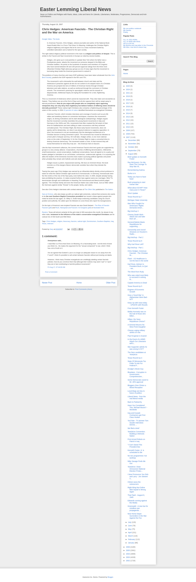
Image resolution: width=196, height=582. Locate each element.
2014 (128, 113)
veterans (50, 223)
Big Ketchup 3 (133, 211)
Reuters (45, 212)
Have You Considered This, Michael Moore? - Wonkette (137, 407)
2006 (128, 547)
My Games (127, 30)
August (131, 154)
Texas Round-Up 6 (135, 241)
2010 (128, 127)
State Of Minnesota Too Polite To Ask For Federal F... (137, 363)
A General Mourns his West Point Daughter (137, 326)
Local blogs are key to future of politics (136, 392)
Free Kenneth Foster (136, 308)
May (130, 529)
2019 (128, 96)
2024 (128, 89)
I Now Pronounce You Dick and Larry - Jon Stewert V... (138, 476)
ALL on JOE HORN (130, 40)
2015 (128, 110)
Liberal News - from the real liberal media (137, 398)
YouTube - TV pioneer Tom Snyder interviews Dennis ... (138, 423)
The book (56, 39)
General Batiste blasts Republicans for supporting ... (136, 224)
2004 (128, 554)
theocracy (66, 221)
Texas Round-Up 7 (135, 197)
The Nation (109, 189)
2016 (128, 107)
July (130, 522)
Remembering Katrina (136, 170)
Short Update (133, 193)
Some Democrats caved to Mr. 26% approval (138, 381)
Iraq (112, 221)
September (132, 151)
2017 (128, 103)
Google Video (47, 39)
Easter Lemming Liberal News (75, 9)
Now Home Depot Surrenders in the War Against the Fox (137, 516)
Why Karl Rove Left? (136, 244)
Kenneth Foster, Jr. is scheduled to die (136, 451)
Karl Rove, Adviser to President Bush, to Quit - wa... (138, 266)
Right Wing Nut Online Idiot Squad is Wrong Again (137, 489)
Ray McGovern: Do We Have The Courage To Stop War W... (137, 164)
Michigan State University (137, 200)
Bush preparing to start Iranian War (136, 183)
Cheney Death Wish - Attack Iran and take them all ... (136, 217)
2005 (128, 550)
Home (79, 283)
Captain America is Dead (137, 283)
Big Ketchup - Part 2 (135, 237)
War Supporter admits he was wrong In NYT (137, 348)
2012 (128, 120)
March (130, 536)
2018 (128, 100)
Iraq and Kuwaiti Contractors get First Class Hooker (136, 415)
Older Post (110, 283)
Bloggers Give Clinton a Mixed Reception (137, 386)
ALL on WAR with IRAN (131, 41)
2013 (128, 117)
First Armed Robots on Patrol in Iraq (136, 440)
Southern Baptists (103, 221)
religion (59, 221)
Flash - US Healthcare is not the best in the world (138, 260)
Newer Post (47, 283)
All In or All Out (128, 43)
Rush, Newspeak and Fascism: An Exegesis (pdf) (73, 208)
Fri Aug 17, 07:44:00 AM (56, 267)
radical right (82, 221)
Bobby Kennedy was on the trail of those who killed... (137, 314)
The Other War (90, 189)
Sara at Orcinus (47, 194)
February (132, 539)
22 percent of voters (71, 110)
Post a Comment (51, 272)
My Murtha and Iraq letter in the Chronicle (138, 45)
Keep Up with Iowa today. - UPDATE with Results (138, 304)
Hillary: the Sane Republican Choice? (136, 320)
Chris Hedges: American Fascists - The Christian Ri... (138, 253)
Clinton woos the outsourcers (134, 483)
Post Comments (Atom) (83, 289)
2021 (128, 93)
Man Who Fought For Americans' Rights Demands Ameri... (136, 205)
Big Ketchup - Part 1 (135, 248)
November (132, 144)
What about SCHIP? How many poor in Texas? (137, 189)
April (130, 533)
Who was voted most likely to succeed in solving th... (138, 277)
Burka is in (132, 173)
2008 (128, 134)
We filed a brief (133, 428)
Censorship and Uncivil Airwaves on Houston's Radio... (137, 232)
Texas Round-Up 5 (135, 286)
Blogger (110, 577)
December (132, 140)
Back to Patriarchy (135, 402)
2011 (128, 124)
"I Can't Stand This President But (135, 446)
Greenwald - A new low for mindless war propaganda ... (138, 508)
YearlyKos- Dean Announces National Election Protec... (136, 469)
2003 (128, 557)
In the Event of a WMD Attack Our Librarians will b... (137, 341)
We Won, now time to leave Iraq (134, 47)
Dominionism (91, 221)
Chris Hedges (51, 221)
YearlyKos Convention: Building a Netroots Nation (136, 434)
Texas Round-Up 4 (135, 358)
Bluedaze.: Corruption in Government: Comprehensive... (137, 374)
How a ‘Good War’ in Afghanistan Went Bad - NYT (138, 297)
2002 (128, 561)
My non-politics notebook (132, 28)
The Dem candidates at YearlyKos (137, 353)
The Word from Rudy (136, 272)
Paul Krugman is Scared (137, 336)
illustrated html (98, 208)
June (130, 526)
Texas (44, 223)
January (131, 543)
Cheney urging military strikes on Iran (136, 331)
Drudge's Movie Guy (135, 369)
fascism (73, 221)
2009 (128, 130)
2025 (128, 86)
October (131, 147)
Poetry (125, 32)
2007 (128, 137)
